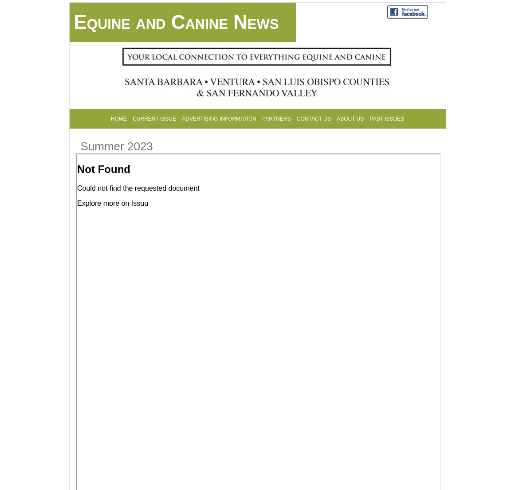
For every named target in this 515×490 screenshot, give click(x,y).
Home (119, 119)
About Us (350, 119)
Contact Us (314, 119)
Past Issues (387, 119)
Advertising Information (219, 119)
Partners (276, 119)
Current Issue (154, 119)
